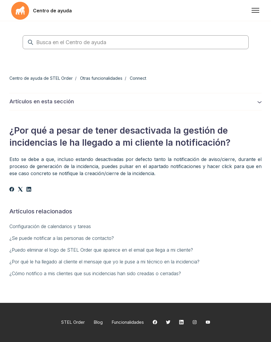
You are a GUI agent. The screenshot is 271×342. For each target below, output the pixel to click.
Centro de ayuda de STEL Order (41, 78)
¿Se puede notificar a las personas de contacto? (61, 238)
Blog (98, 322)
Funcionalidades (128, 322)
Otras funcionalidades (101, 78)
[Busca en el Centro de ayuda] (136, 42)
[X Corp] (20, 190)
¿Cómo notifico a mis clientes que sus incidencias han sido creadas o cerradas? (95, 273)
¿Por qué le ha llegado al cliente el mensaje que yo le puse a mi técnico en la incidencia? (104, 262)
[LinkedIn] (28, 190)
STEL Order (73, 322)
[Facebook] (11, 190)
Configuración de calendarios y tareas (50, 226)
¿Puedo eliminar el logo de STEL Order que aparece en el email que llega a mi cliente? (101, 250)
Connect (138, 78)
